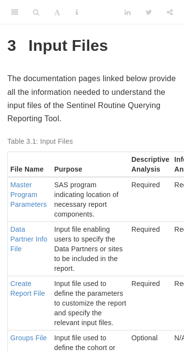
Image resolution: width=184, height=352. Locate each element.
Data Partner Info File (29, 239)
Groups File (28, 338)
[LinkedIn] (127, 12)
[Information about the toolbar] (76, 12)
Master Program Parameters (28, 194)
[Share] (169, 12)
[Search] (36, 12)
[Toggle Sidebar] (15, 12)
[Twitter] (148, 12)
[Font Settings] (57, 12)
